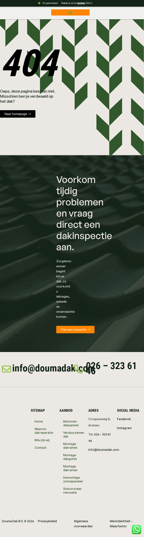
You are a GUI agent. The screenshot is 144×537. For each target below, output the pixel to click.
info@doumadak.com (53, 368)
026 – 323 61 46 (111, 368)
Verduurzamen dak (73, 434)
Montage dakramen (70, 445)
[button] (70, 12)
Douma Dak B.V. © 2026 (18, 521)
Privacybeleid (47, 521)
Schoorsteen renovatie (72, 490)
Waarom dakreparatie (43, 431)
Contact (40, 447)
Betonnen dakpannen (71, 423)
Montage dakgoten (70, 457)
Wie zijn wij (42, 440)
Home (38, 421)
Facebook (124, 419)
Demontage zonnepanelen (73, 479)
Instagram (124, 428)
